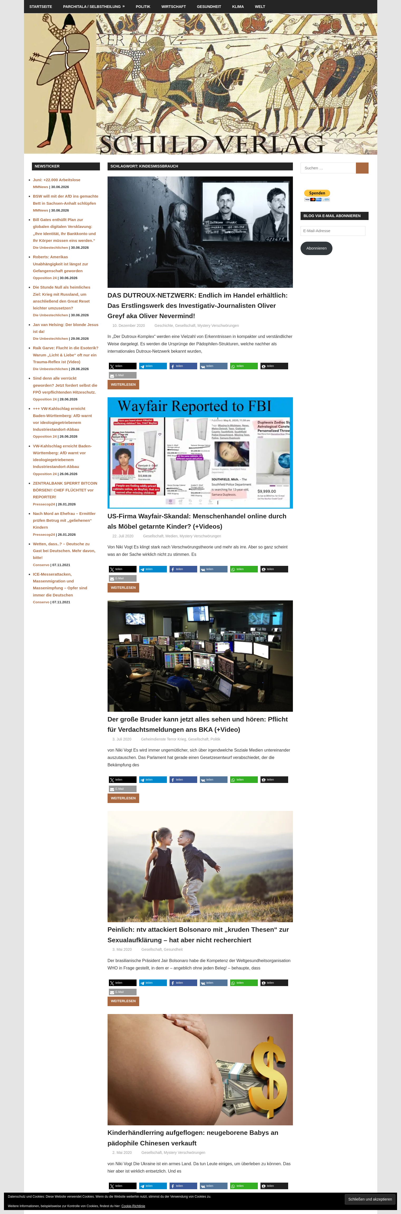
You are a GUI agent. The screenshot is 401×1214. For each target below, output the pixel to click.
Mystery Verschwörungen (218, 325)
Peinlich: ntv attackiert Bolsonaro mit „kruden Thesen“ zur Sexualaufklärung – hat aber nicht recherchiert (189, 939)
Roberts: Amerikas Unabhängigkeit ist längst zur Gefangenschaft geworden (60, 264)
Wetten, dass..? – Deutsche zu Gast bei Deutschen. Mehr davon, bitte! (64, 551)
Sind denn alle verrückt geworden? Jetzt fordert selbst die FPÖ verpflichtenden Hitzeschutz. (65, 385)
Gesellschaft (185, 325)
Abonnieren (316, 248)
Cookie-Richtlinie (133, 1206)
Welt (260, 6)
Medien (172, 536)
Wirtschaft (173, 6)
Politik (143, 6)
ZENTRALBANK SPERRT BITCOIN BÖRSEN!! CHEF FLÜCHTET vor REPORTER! (65, 490)
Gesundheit (209, 6)
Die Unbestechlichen (50, 248)
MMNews (40, 187)
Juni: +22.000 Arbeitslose (56, 180)
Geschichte (163, 325)
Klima (238, 6)
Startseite (41, 6)
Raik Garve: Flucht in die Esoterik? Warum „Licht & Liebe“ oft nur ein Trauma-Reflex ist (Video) (65, 355)
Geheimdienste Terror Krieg (163, 739)
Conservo (41, 565)
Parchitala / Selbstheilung (92, 6)
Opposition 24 (45, 278)
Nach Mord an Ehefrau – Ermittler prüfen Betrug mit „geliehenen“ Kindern (64, 520)
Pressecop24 (44, 504)
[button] (123, 366)
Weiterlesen (123, 384)
